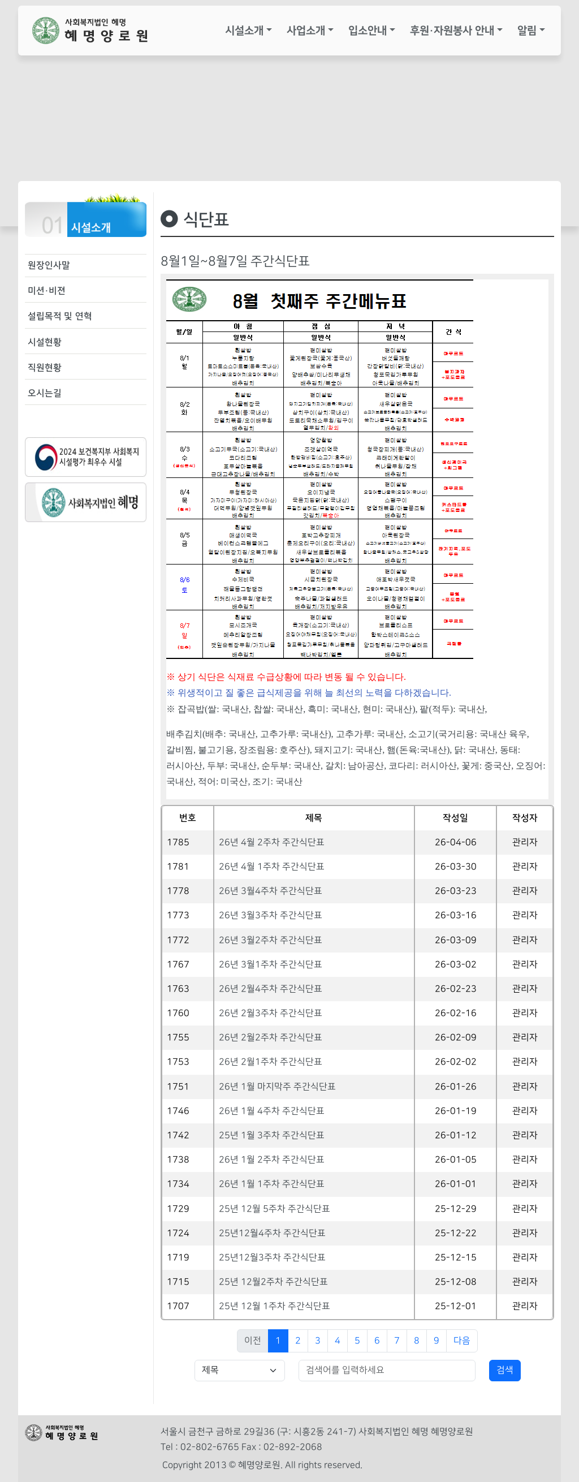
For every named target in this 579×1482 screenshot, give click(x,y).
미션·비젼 (47, 291)
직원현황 (45, 368)
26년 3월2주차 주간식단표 (270, 940)
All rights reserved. (323, 1465)
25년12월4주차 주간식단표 (272, 1233)
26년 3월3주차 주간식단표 (270, 915)
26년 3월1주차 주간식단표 (270, 965)
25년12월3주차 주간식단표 (272, 1258)
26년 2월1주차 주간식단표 (270, 1062)
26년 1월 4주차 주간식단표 (272, 1111)
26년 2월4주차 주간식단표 (270, 989)
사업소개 (306, 30)
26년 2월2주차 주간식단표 (270, 1037)
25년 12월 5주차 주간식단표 (274, 1209)
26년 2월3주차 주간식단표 (270, 1013)
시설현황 (45, 342)
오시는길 (45, 393)
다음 (461, 1341)
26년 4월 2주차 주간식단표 (272, 842)
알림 (527, 30)
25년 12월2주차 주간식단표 (273, 1282)
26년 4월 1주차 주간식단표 (272, 867)
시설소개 (244, 30)
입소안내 (367, 30)
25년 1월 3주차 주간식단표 (272, 1135)
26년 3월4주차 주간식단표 (270, 891)
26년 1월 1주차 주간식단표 (272, 1184)
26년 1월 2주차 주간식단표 (272, 1160)
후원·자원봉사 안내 (452, 30)
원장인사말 (49, 265)
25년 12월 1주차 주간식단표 (274, 1306)
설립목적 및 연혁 (60, 316)
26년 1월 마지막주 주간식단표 (277, 1087)
